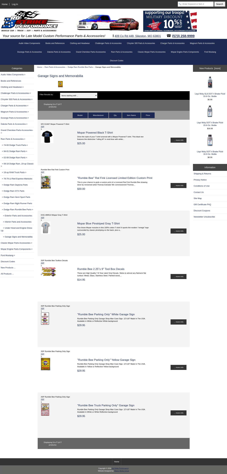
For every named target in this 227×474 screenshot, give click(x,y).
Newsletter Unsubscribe (204, 217)
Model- (80, 115)
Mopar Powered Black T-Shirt (95, 132)
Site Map (198, 198)
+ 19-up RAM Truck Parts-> (13, 172)
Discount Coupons (202, 210)
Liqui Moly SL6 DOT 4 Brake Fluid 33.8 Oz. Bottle (210, 86)
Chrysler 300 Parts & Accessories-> (16, 99)
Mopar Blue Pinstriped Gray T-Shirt (98, 223)
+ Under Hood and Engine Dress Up (16, 229)
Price (148, 115)
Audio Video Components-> (13, 74)
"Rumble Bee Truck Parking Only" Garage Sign (105, 405)
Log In (15, 4)
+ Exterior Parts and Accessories (16, 215)
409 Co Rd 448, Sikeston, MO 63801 (138, 36)
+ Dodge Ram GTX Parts (12, 191)
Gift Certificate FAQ (202, 204)
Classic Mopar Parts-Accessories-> (16, 243)
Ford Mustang (210, 52)
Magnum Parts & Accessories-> (15, 112)
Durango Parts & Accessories (29, 52)
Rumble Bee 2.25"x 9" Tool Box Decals (100, 269)
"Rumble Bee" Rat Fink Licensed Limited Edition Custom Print (114, 178)
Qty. (115, 115)
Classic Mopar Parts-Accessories (152, 52)
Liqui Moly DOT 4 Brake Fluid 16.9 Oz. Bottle (210, 144)
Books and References (54, 43)
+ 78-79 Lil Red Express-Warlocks (16, 178)
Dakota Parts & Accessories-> (14, 124)
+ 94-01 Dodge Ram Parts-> (14, 151)
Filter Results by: (46, 94)
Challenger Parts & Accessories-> (16, 93)
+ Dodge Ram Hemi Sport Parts (15, 197)
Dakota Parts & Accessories (59, 52)
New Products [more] (210, 68)
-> (13, 139)
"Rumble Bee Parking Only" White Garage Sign (106, 314)
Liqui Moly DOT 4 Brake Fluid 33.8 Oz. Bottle (210, 115)
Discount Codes (116, 61)
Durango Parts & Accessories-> (15, 118)
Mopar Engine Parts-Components (185, 52)
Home (5, 4)
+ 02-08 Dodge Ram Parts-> (14, 157)
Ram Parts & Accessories (55, 67)
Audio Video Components (29, 43)
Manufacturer (98, 115)
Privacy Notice (200, 180)
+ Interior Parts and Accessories (16, 222)
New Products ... (8, 267)
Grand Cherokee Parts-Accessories (91, 52)
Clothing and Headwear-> (12, 87)
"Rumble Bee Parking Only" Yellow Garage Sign (106, 359)
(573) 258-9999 (183, 36)
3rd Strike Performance (120, 468)
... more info (178, 140)
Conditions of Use (202, 186)
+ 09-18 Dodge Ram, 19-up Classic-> (17, 165)
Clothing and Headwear (80, 43)
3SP (42, 127)
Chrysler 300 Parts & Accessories (141, 43)
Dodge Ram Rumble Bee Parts (80, 67)
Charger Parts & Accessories (172, 43)
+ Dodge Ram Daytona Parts (14, 185)
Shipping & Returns (202, 173)
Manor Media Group (121, 471)
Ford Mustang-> (8, 255)
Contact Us (199, 192)
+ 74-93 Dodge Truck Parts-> (14, 145)
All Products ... (7, 274)
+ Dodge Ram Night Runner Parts (16, 203)
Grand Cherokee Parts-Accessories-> (17, 131)
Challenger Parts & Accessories (108, 43)
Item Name (131, 115)
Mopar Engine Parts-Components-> (16, 249)
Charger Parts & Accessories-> (14, 105)
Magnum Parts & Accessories (202, 43)
